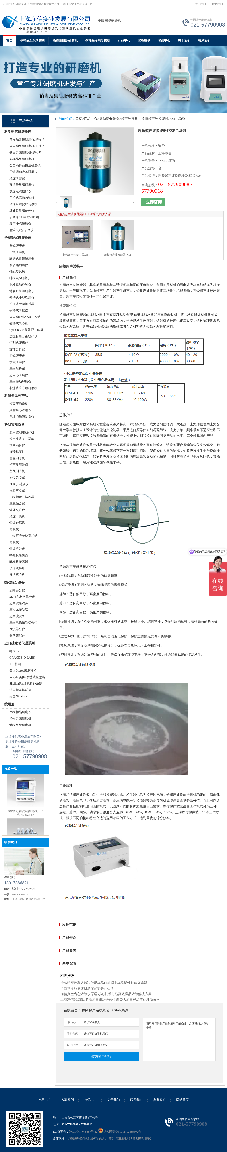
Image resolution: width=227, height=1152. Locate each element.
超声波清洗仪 (18, 464)
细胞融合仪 (17, 503)
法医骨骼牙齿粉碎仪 (23, 336)
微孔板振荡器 (18, 555)
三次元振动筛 (18, 609)
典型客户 (159, 1100)
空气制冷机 (17, 471)
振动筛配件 (17, 635)
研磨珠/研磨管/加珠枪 (24, 217)
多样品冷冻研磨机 (97, 40)
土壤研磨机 (17, 252)
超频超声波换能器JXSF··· (119, 254)
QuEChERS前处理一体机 (26, 330)
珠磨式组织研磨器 (21, 258)
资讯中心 (164, 40)
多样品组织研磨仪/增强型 (27, 139)
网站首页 (182, 1100)
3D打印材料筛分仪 (22, 596)
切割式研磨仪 (18, 343)
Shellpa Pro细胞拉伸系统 (25, 683)
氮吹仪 (14, 529)
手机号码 (72, 1033)
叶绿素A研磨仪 (19, 278)
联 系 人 (72, 1022)
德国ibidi (15, 651)
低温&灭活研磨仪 (21, 230)
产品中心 (124, 40)
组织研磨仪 (143, 1138)
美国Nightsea (18, 696)
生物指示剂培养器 (21, 497)
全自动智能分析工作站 (25, 317)
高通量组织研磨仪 (21, 185)
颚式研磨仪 (17, 362)
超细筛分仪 (17, 590)
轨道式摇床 (17, 568)
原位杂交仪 (17, 477)
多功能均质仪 (18, 265)
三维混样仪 (17, 368)
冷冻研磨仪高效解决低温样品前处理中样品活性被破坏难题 (103, 983)
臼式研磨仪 (17, 245)
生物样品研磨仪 (20, 712)
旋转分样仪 (17, 349)
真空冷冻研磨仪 (20, 223)
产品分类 (25, 121)
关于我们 (200, 4)
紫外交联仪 (17, 510)
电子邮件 (72, 1045)
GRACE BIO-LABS (22, 657)
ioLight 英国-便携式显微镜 (27, 677)
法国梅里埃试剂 (20, 690)
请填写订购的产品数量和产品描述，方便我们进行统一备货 (179, 1039)
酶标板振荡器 (18, 561)
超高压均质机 (18, 403)
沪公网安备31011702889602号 (119, 1131)
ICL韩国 (15, 664)
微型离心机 (17, 574)
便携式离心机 (18, 323)
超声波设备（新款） (23, 438)
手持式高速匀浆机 (21, 197)
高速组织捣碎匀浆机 (23, 204)
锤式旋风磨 (17, 271)
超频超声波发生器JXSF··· (77, 254)
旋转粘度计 (17, 451)
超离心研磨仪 (18, 375)
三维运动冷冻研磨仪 (23, 172)
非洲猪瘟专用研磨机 (23, 388)
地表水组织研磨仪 (21, 291)
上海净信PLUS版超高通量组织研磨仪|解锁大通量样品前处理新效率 (110, 999)
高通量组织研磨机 (65, 40)
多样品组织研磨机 (32, 40)
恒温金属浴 (17, 523)
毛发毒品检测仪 (20, 284)
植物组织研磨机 (20, 718)
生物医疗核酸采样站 (23, 536)
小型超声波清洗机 (79, 1138)
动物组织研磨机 (20, 725)
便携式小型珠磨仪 (21, 297)
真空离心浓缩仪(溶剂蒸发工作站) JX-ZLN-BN (25, 816)
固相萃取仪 (17, 490)
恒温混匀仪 (17, 548)
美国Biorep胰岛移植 (23, 670)
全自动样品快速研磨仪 (25, 165)
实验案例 (144, 40)
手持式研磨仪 (18, 310)
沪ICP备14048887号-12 (83, 1131)
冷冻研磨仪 (17, 178)
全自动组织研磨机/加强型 (27, 146)
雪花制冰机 (17, 458)
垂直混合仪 (17, 445)
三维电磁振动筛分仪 (23, 622)
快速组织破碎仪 (20, 191)
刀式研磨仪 (17, 355)
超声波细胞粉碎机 (21, 432)
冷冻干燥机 (17, 516)
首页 (9, 40)
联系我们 (217, 4)
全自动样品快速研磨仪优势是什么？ (87, 988)
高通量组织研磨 (125, 1138)
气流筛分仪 (17, 629)
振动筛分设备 (109, 118)
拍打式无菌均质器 (21, 304)
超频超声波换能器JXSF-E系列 (163, 118)
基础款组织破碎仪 (21, 210)
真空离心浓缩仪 (20, 410)
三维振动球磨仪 (20, 381)
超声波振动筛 (18, 603)
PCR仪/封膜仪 (19, 484)
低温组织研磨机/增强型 (25, 152)
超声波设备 (17, 616)
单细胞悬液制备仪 (21, 416)
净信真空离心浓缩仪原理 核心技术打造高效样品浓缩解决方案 (106, 994)
